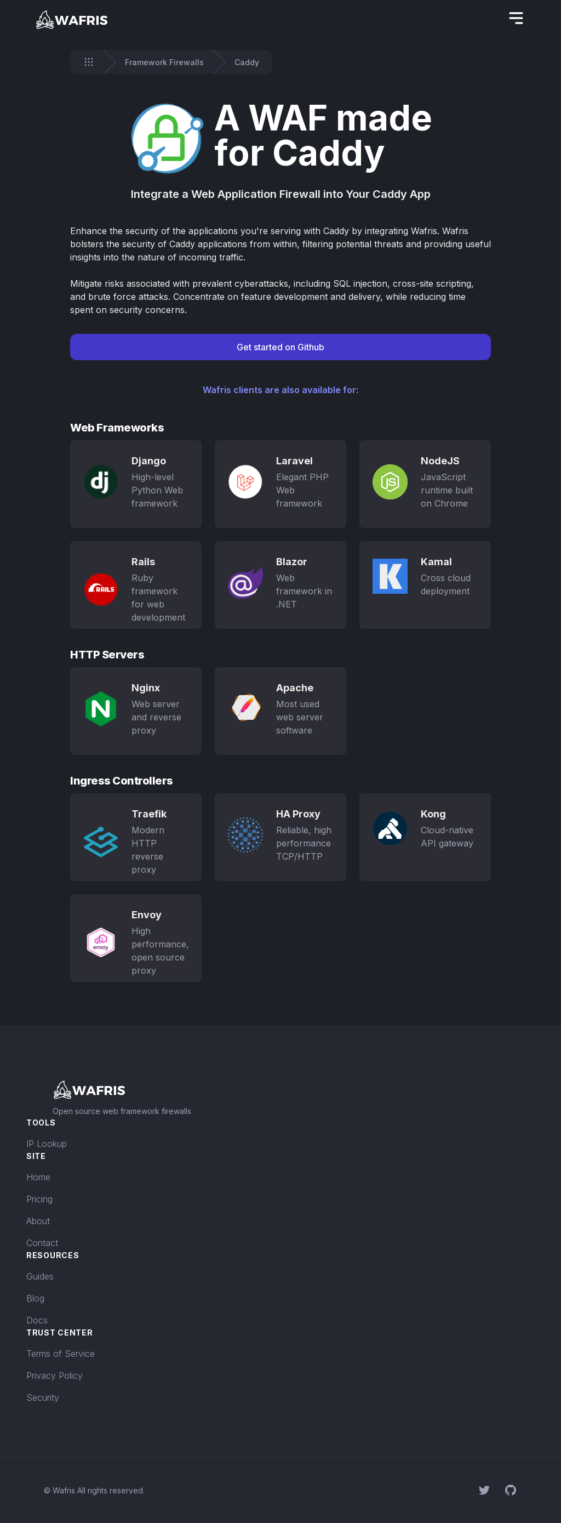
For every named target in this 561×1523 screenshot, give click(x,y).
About (38, 1220)
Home (38, 1177)
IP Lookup (46, 1143)
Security (42, 1397)
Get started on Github (280, 347)
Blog (35, 1298)
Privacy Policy (54, 1375)
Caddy (246, 62)
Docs (37, 1320)
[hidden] (516, 18)
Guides (40, 1276)
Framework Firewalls (164, 62)
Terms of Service (60, 1353)
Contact (42, 1242)
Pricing (39, 1199)
